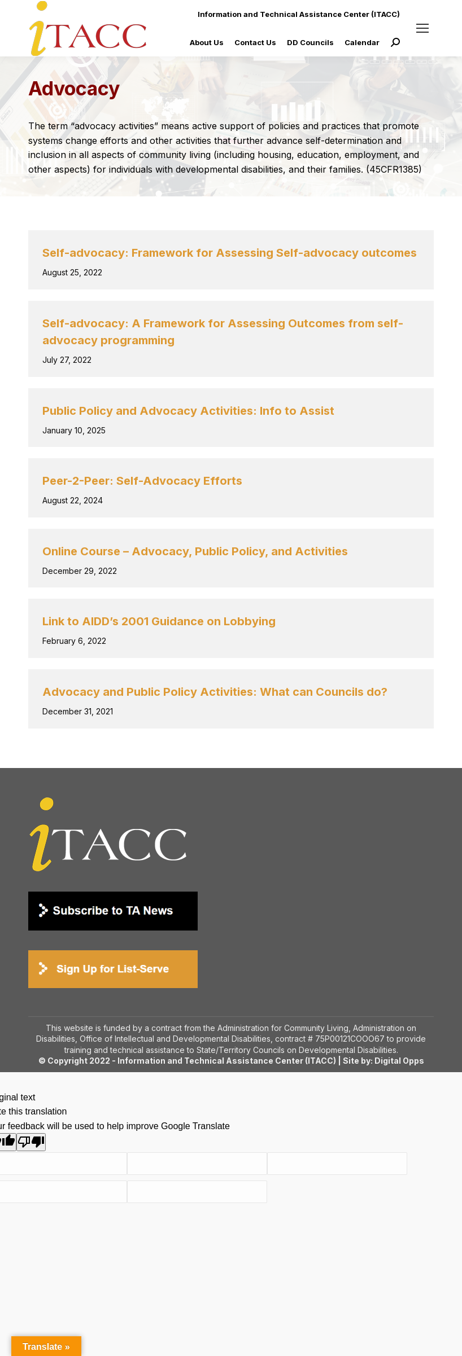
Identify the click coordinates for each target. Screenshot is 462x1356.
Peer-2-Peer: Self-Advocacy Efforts (142, 481)
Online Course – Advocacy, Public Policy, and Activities (195, 551)
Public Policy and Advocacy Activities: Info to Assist (188, 411)
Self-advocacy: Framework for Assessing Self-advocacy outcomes (229, 253)
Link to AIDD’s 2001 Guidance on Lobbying (159, 621)
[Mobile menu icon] (422, 28)
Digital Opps (399, 1060)
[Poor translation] (31, 1142)
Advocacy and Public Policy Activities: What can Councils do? (214, 692)
